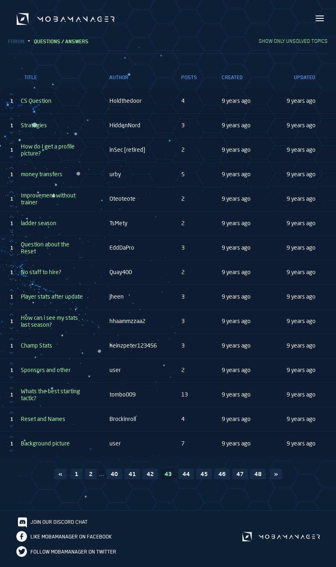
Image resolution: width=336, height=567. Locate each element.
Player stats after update (52, 300)
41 (132, 477)
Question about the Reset (45, 251)
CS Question (36, 104)
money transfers (41, 178)
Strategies (34, 129)
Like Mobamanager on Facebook (71, 540)
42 (150, 477)
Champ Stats (36, 349)
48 (258, 477)
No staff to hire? (41, 275)
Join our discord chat (59, 526)
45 (204, 477)
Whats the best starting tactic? (50, 398)
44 (186, 477)
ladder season (38, 227)
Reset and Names (43, 422)
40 (114, 477)
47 (240, 477)
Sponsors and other (46, 373)
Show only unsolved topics (293, 45)
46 (222, 477)
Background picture (45, 447)
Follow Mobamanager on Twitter (73, 555)
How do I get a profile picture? (48, 153)
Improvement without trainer (48, 202)
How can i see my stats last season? (49, 325)
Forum (16, 45)
